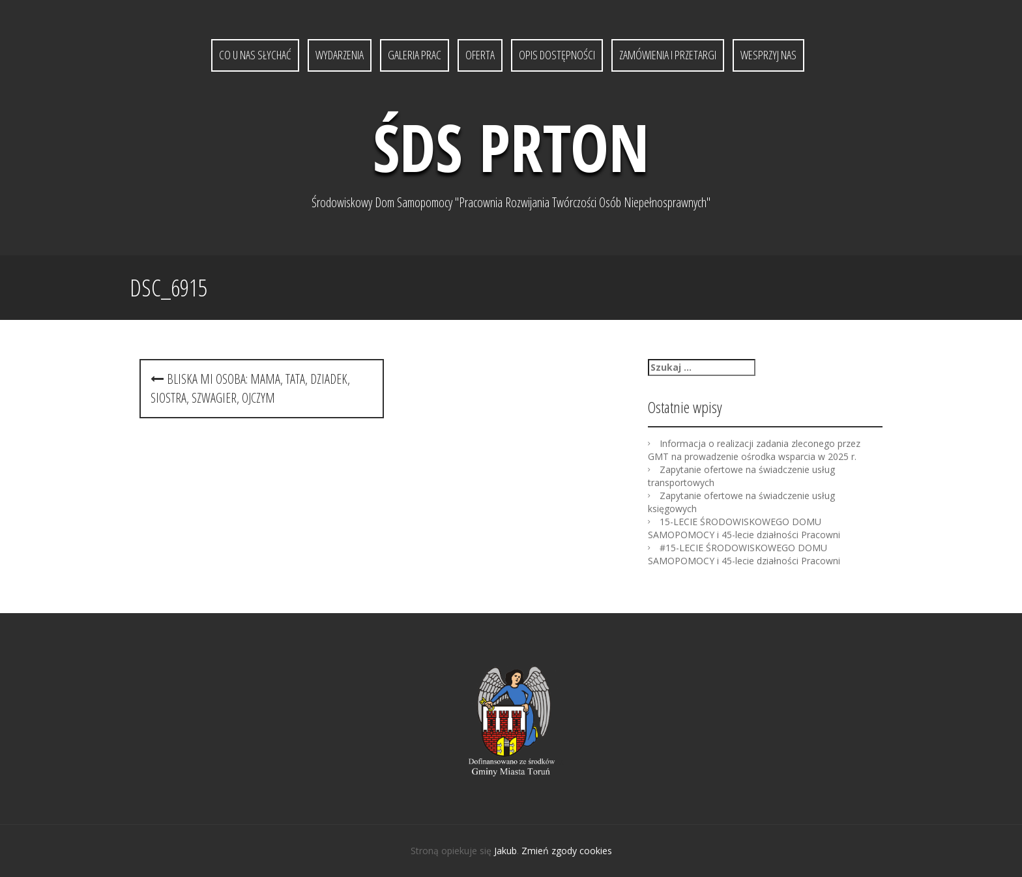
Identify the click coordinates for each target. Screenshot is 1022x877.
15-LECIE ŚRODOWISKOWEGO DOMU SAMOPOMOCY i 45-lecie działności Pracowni (744, 528)
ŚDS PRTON (511, 146)
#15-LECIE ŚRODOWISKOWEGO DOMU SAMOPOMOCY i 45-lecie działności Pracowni (744, 554)
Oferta (480, 55)
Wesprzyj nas (768, 55)
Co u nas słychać (255, 55)
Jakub (505, 850)
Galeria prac (414, 55)
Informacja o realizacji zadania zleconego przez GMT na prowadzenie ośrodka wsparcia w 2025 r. (754, 450)
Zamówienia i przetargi (667, 55)
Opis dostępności (557, 55)
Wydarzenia (339, 55)
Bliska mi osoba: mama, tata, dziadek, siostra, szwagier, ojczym (250, 388)
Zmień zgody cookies (566, 850)
